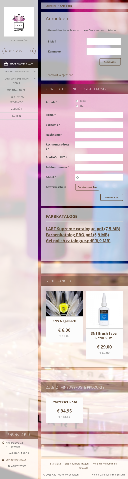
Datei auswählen (87, 187)
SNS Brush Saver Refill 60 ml (104, 335)
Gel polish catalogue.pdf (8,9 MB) (78, 240)
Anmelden (110, 61)
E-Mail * (51, 177)
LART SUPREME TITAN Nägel (16, 80)
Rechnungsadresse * (57, 146)
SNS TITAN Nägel (17, 90)
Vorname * (53, 124)
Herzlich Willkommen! (105, 463)
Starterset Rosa (64, 402)
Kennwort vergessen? (59, 75)
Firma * (51, 115)
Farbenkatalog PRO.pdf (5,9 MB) (77, 234)
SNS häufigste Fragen (77, 463)
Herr (83, 106)
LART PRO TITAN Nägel (17, 71)
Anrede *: (52, 102)
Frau (83, 101)
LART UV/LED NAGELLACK (17, 99)
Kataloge (83, 468)
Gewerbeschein (56, 187)
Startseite (51, 5)
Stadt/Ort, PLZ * (56, 157)
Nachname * (54, 134)
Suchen (32, 51)
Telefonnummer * (58, 167)
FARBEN (16, 116)
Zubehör (16, 108)
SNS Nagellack (64, 321)
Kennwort (54, 51)
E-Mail (52, 41)
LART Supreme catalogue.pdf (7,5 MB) (83, 228)
